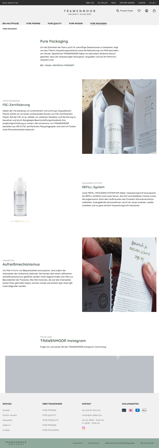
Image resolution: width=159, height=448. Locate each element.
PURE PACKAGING (50, 430)
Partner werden (127, 3)
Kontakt (6, 410)
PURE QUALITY (49, 415)
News (113, 3)
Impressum (78, 443)
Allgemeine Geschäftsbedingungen (120, 443)
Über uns (90, 3)
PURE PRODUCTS (50, 420)
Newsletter (7, 420)
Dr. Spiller (102, 3)
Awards (141, 3)
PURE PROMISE (49, 410)
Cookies (6, 430)
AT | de (152, 3)
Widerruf (7, 425)
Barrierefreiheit (147, 443)
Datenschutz (93, 443)
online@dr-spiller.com (92, 415)
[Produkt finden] (126, 10)
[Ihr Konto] (147, 10)
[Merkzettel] (140, 10)
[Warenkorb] (154, 10)
